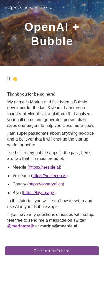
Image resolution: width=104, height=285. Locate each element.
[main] (52, 33)
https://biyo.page (38, 192)
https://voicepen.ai (49, 175)
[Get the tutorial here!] (51, 251)
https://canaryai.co (46, 184)
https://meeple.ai (44, 167)
